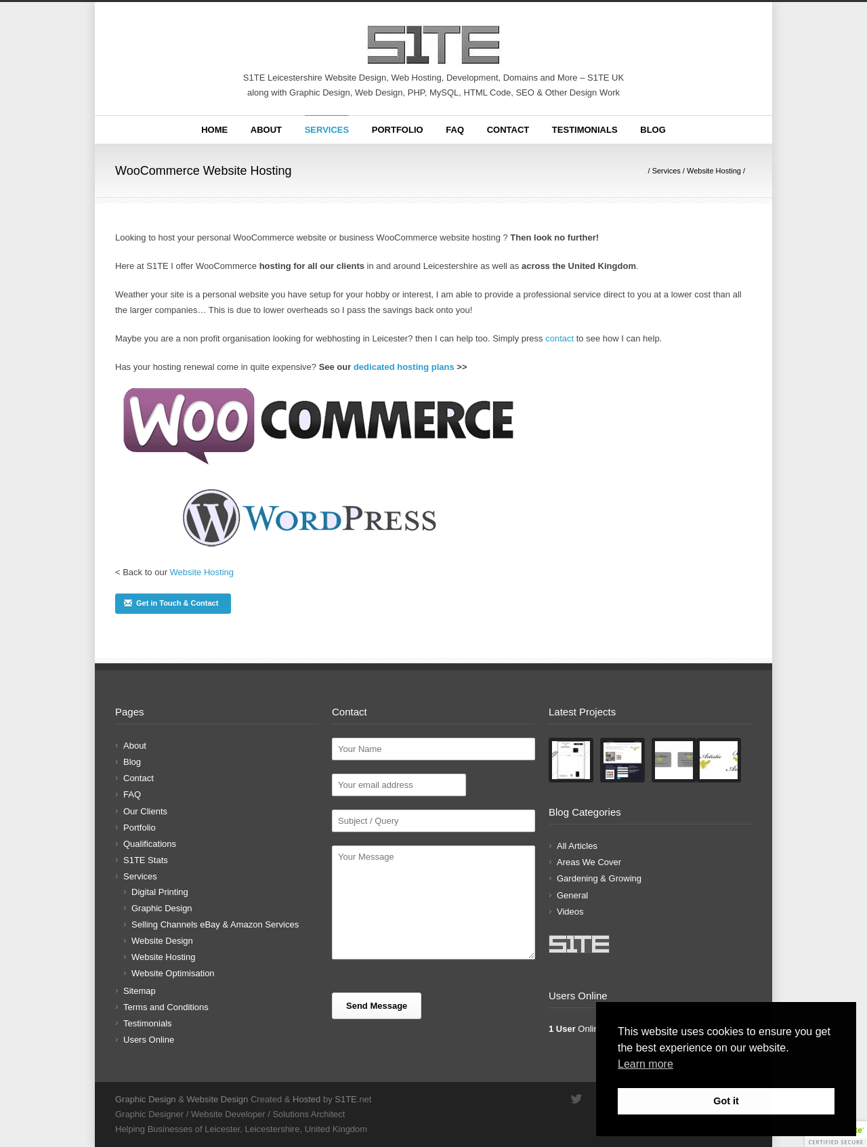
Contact (508, 130)
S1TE (346, 1099)
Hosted (306, 1099)
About (266, 130)
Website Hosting (714, 171)
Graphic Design (161, 908)
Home (214, 130)
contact (559, 338)
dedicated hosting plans (404, 367)
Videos (570, 911)
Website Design (162, 941)
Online (576, 1029)
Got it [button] (726, 1101)
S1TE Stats (145, 860)
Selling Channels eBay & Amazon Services (215, 924)
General (572, 895)
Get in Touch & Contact (170, 603)
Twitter (575, 1098)
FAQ (455, 130)
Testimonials (585, 130)
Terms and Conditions (166, 1007)
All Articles (577, 846)
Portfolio (397, 130)
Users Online (148, 1040)
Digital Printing (159, 892)
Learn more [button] (645, 1064)
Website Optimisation (173, 973)
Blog (653, 130)
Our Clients (145, 811)
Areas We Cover (589, 862)
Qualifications (149, 844)
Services (327, 130)
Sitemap (139, 991)
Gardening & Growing (599, 878)
